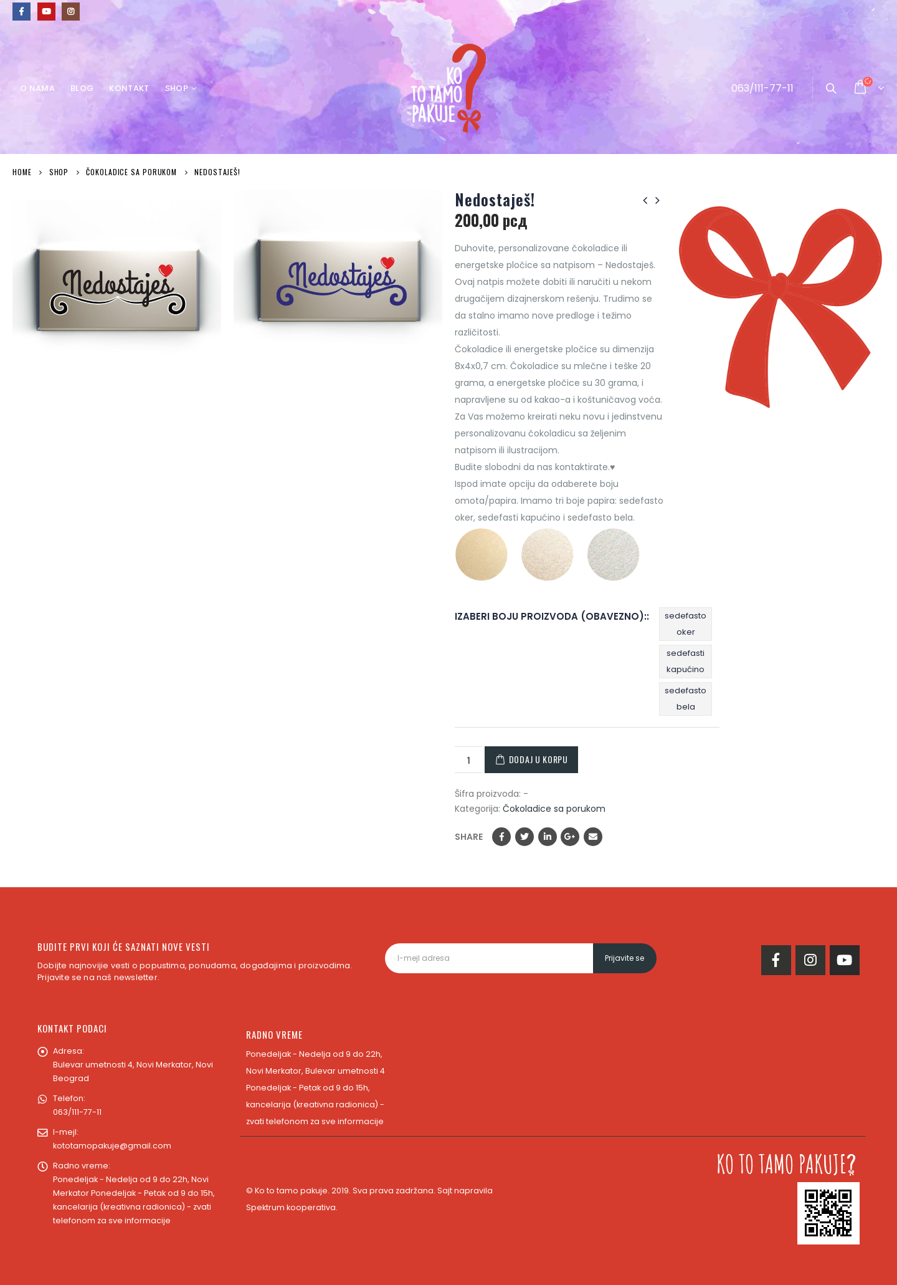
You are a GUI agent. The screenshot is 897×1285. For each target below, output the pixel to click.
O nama (37, 88)
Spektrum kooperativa (291, 1207)
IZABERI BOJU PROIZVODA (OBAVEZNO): (551, 616)
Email (593, 836)
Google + (570, 836)
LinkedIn (547, 836)
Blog (81, 88)
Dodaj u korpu (538, 759)
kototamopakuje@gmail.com (112, 1145)
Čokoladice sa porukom (554, 808)
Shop (176, 88)
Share (469, 836)
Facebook (501, 836)
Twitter (524, 836)
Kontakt (129, 88)
